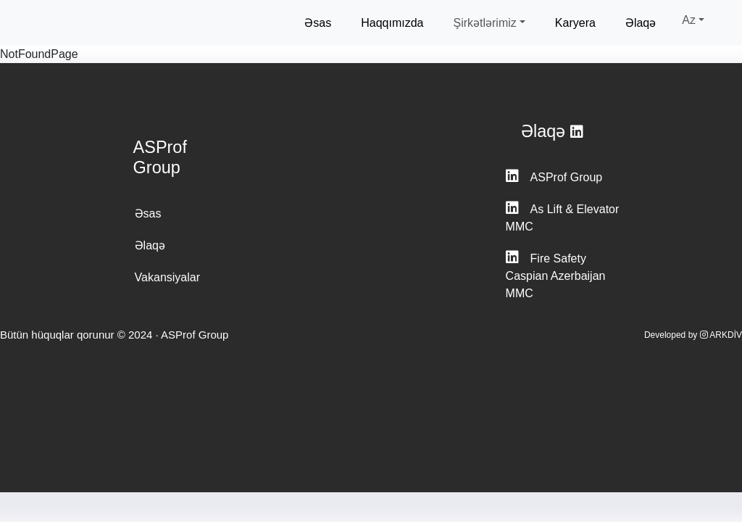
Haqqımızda (392, 23)
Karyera (575, 23)
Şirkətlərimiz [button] (484, 23)
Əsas (317, 23)
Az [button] (689, 20)
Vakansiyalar (167, 277)
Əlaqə (640, 23)
